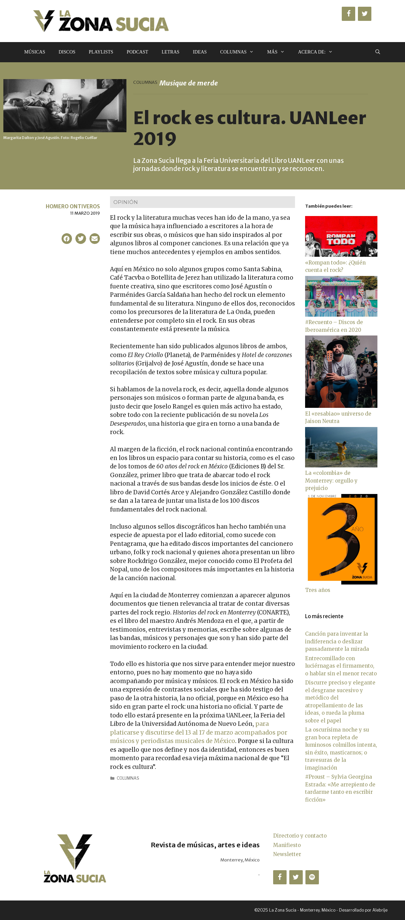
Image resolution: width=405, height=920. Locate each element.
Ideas (200, 52)
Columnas (240, 52)
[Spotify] (312, 877)
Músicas (34, 52)
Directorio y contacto (300, 836)
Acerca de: (318, 52)
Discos (67, 52)
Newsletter (287, 854)
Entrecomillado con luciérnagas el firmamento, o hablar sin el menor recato (341, 666)
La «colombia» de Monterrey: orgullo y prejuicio (331, 480)
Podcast (137, 52)
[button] (67, 238)
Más (279, 52)
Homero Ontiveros (73, 206)
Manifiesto (287, 845)
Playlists (101, 52)
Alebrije (380, 910)
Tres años (317, 590)
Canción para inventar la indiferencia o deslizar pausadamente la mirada (337, 641)
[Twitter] (364, 14)
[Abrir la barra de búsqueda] (378, 52)
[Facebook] (348, 14)
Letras (170, 52)
